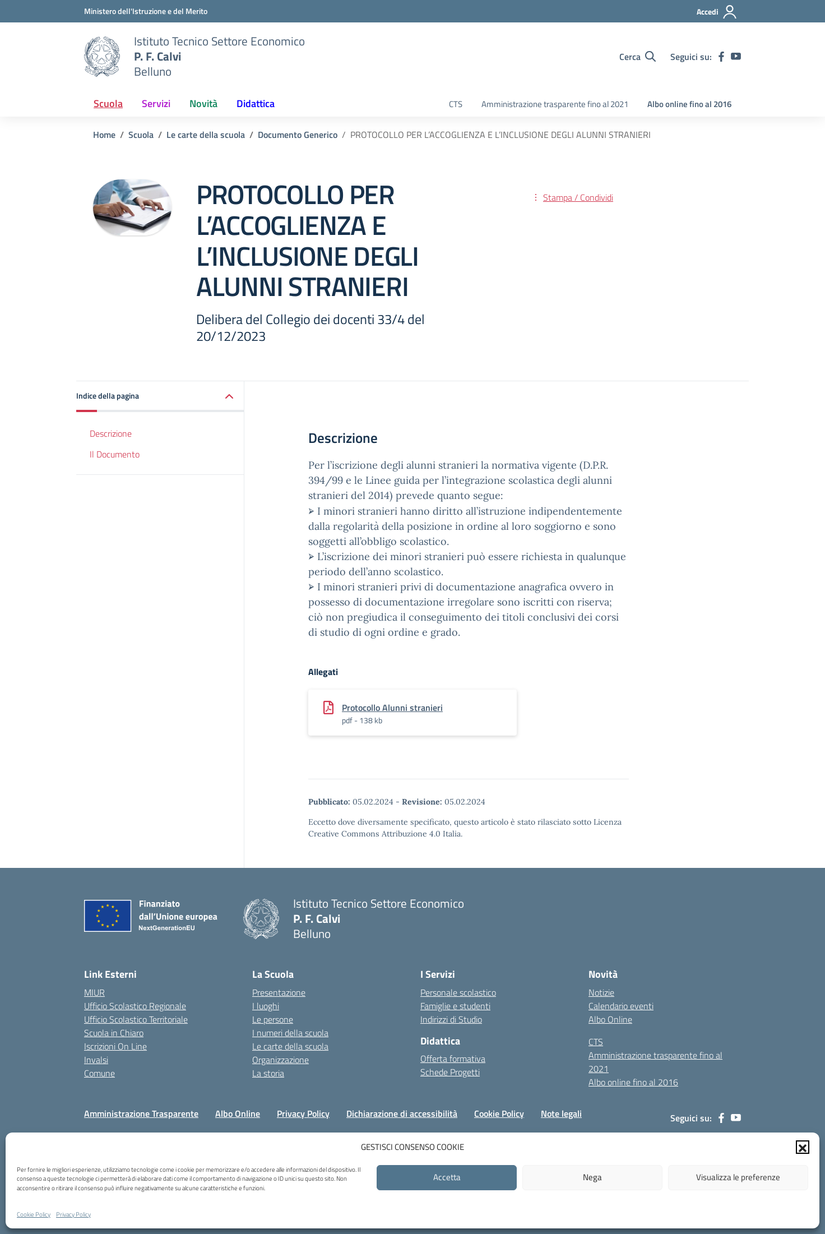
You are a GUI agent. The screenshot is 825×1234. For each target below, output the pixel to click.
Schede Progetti (450, 1072)
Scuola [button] (108, 103)
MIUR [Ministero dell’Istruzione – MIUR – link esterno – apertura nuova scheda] (94, 992)
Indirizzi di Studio (451, 1019)
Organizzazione (280, 1059)
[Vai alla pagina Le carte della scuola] (205, 134)
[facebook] (721, 57)
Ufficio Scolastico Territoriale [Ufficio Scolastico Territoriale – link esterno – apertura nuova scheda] (136, 1019)
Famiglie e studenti (455, 1006)
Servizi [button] (156, 103)
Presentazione (278, 992)
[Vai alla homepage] (102, 56)
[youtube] (736, 57)
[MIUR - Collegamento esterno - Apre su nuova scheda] (145, 11)
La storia (268, 1073)
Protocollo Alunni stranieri (392, 707)
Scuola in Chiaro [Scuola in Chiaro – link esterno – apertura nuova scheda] (113, 1032)
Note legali (561, 1113)
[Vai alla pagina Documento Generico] (297, 134)
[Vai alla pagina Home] (104, 134)
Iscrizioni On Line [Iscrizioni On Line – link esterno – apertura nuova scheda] (115, 1046)
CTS (455, 104)
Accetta (447, 1177)
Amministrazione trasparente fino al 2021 (554, 104)
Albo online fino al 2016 (689, 104)
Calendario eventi (620, 1006)
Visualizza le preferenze (738, 1177)
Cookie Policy (33, 1214)
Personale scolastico (458, 992)
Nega (592, 1177)
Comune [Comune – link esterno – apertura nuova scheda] (99, 1073)
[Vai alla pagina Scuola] (141, 134)
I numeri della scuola (290, 1032)
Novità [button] (203, 103)
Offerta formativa (452, 1058)
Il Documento (115, 454)
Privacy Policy (73, 1214)
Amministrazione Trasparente (141, 1113)
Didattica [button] (256, 103)
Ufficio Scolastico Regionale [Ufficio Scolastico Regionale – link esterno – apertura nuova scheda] (135, 1006)
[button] (802, 1147)
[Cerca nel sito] (637, 56)
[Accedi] (717, 12)
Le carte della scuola (290, 1046)
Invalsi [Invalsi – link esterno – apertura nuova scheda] (96, 1059)
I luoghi (265, 1006)
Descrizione (111, 433)
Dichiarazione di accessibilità (401, 1113)
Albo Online (610, 1019)
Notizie (601, 992)
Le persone (272, 1019)
